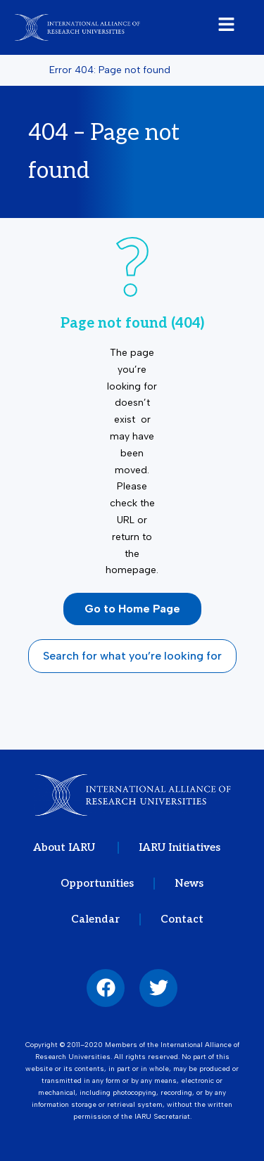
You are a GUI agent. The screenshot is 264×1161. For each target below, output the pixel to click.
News (189, 883)
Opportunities (97, 883)
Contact (182, 919)
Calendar (95, 919)
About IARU (65, 847)
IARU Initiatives (179, 847)
